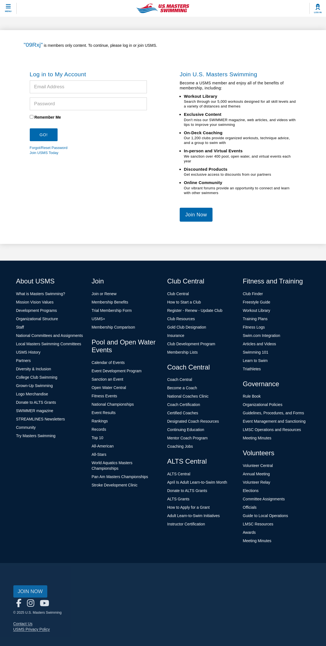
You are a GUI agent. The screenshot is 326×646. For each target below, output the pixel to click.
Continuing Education (185, 429)
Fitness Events (104, 396)
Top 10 (97, 437)
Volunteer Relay (256, 482)
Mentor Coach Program (187, 438)
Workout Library (256, 310)
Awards (249, 532)
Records (99, 429)
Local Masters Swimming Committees (48, 344)
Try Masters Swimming (36, 436)
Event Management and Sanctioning (274, 421)
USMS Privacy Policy (31, 629)
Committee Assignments (264, 499)
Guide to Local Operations (265, 515)
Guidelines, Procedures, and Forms (273, 413)
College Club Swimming (37, 377)
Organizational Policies (262, 404)
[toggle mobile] (8, 8)
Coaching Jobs (180, 446)
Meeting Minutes (257, 438)
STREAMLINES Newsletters (40, 419)
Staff (20, 327)
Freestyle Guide (256, 302)
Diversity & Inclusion (33, 369)
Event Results (103, 412)
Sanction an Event (107, 379)
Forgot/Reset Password (49, 148)
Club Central (178, 294)
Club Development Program (191, 344)
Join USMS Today (44, 153)
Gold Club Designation (186, 327)
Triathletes (252, 369)
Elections (251, 490)
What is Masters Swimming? (40, 294)
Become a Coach (182, 388)
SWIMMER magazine (34, 410)
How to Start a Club (184, 302)
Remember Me (47, 117)
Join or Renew (104, 294)
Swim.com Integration (261, 335)
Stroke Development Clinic (114, 485)
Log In (318, 12)
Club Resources (181, 319)
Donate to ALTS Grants (36, 402)
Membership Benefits (110, 302)
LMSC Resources (258, 524)
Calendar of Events (108, 362)
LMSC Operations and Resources (272, 429)
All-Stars (99, 454)
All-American (102, 446)
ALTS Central (178, 474)
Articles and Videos (259, 344)
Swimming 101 (255, 352)
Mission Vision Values (35, 302)
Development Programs (36, 310)
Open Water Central (109, 387)
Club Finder (253, 294)
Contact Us (23, 623)
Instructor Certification (186, 524)
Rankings (100, 421)
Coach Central (179, 379)
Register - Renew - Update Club (194, 310)
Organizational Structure (37, 319)
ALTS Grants (178, 499)
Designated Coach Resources (193, 421)
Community (26, 427)
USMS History (28, 352)
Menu (8, 11)
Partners (23, 360)
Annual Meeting (256, 474)
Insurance (175, 335)
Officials (250, 507)
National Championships (113, 404)
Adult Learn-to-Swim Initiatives (193, 515)
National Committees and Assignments (49, 335)
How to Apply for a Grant (188, 507)
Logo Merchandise (32, 394)
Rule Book (252, 396)
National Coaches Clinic (188, 396)
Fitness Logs (254, 327)
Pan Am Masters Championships (120, 476)
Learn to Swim (255, 360)
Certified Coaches (182, 413)
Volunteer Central (258, 465)
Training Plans (255, 319)
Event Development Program (117, 371)
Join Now (196, 214)
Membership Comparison (113, 327)
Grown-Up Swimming (34, 385)
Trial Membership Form (112, 310)
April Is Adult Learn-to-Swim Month (197, 482)
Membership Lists (182, 352)
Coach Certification (183, 404)
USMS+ (98, 319)
